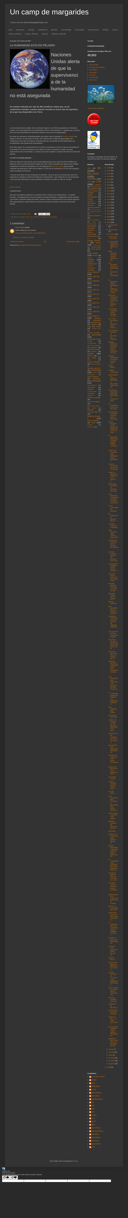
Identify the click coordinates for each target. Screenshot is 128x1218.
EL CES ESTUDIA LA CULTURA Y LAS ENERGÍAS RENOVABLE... (113, 979)
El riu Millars (93, 70)
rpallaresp (90, 410)
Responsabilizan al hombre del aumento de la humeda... (113, 899)
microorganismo (92, 385)
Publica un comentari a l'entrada (23, 237)
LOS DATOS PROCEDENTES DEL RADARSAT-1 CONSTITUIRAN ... (113, 395)
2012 (109, 208)
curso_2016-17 (93, 316)
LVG (93, 1118)
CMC (89, 182)
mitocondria (91, 387)
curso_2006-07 (93, 272)
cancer (98, 243)
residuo (94, 408)
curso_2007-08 (33, 217)
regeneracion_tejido (93, 406)
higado (94, 358)
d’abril (111, 1055)
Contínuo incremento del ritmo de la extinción (113, 466)
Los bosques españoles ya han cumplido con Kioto (112, 312)
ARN (88, 168)
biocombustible (91, 224)
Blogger (75, 1161)
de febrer (112, 1061)
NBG (93, 1125)
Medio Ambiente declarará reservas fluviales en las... (113, 255)
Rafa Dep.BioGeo (97, 1131)
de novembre (113, 230)
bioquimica (20, 30)
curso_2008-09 (93, 281)
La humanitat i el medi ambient (48, 217)
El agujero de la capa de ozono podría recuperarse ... (113, 759)
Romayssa (95, 1141)
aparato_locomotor (95, 211)
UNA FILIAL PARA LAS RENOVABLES (113, 940)
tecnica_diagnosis (93, 420)
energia (98, 326)
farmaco (94, 351)
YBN (93, 1147)
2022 (109, 179)
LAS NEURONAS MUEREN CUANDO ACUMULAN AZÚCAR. (113, 498)
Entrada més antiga (73, 241)
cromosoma (91, 268)
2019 (109, 188)
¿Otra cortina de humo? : (113, 237)
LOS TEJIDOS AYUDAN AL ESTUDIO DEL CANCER (113, 335)
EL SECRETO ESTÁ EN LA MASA (113, 1012)
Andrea (94, 1080)
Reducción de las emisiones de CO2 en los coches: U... (113, 738)
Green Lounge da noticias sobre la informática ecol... (113, 991)
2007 (109, 222)
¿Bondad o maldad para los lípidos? (112, 596)
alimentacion (91, 203)
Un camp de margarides (49, 12)
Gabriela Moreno (97, 1099)
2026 (109, 168)
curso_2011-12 (93, 294)
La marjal (92, 75)
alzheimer (90, 205)
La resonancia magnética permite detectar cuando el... (113, 567)
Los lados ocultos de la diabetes (112, 525)
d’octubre (112, 234)
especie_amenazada (93, 345)
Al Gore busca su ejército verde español (113, 815)
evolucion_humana (93, 349)
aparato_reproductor (94, 216)
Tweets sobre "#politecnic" (96, 108)
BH (99, 168)
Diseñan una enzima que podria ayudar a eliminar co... (113, 838)
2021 (109, 182)
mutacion (90, 389)
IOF (93, 1105)
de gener (112, 1064)
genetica (54, 30)
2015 (109, 199)
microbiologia (66, 30)
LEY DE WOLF (111, 792)
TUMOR (90, 199)
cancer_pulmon (96, 249)
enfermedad (96, 335)
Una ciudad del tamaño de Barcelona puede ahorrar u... (112, 323)
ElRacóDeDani (96, 1093)
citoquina (90, 262)
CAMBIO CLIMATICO (113, 371)
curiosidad (90, 270)
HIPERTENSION (96, 187)
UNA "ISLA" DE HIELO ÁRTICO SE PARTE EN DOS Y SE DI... (113, 644)
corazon (90, 266)
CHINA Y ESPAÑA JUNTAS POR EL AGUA (112, 785)
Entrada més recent (16, 241)
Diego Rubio (96, 1086)
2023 (109, 176)
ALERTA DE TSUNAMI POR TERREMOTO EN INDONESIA (113, 456)
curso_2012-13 (93, 298)
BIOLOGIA (93, 173)
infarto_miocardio (96, 364)
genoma (90, 356)
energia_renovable (93, 333)
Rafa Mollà (95, 1134)
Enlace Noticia (15, 187)
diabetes (94, 324)
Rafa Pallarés (96, 1137)
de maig (111, 1052)
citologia (31, 30)
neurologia (90, 393)
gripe (99, 356)
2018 (109, 191)
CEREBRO (91, 179)
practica (45, 34)
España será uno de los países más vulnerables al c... (113, 916)
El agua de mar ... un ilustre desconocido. (113, 1020)
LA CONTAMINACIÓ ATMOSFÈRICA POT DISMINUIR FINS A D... (113, 865)
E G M (94, 1089)
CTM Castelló (93, 65)
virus (93, 423)
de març (111, 1058)
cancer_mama (96, 247)
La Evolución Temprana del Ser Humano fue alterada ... (113, 544)
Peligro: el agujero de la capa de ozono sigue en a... (112, 477)
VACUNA (90, 201)
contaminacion (93, 30)
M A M (94, 1121)
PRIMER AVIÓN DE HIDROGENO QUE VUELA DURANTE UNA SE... (112, 347)
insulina (95, 372)
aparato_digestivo (96, 209)
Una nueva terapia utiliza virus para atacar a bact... (113, 577)
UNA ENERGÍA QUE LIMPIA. (112, 709)
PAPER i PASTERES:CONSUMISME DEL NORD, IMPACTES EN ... (113, 851)
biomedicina (91, 228)
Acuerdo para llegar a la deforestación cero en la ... (112, 966)
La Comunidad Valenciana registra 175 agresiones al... (113, 245)
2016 (109, 196)
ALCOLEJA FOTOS (98, 1077)
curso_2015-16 (93, 312)
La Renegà (92, 72)
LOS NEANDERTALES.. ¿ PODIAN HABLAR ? (112, 610)
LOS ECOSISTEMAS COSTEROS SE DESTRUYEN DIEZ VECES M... (113, 683)
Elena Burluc (96, 1096)
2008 (109, 219)
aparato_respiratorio (93, 220)
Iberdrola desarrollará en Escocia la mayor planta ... (113, 359)
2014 (109, 202)
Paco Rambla (20, 227)
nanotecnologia (91, 391)
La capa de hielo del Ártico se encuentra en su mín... (113, 876)
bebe (94, 222)
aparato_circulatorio (93, 207)
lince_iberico (91, 374)
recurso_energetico (93, 402)
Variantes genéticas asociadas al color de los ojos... (112, 587)
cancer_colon (97, 245)
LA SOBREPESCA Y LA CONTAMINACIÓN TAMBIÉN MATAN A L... (113, 929)
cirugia (89, 257)
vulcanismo (90, 427)
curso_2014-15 (93, 307)
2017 (109, 194)
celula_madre (92, 253)
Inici (45, 241)
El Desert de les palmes (97, 67)
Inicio (10, 30)
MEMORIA (93, 189)
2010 (109, 214)
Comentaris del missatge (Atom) (30, 245)
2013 (109, 205)
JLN (93, 1112)
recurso (115, 30)
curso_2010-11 (93, 290)
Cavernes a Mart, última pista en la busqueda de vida (113, 1042)
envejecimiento (91, 343)
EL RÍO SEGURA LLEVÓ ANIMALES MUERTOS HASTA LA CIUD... (113, 427)
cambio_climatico (31, 34)
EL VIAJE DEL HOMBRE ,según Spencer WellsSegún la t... (113, 1031)
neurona (90, 395)
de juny (111, 1049)
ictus (88, 360)
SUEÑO (90, 195)
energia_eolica (96, 328)
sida (99, 412)
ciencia (95, 255)
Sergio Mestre (96, 1144)
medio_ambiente (15, 34)
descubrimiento (96, 322)
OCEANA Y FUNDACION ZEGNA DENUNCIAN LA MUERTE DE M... (113, 300)
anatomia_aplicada (58, 34)
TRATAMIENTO (92, 197)
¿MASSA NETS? (111, 958)
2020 (109, 185)
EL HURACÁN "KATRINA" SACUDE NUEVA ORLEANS (113, 415)
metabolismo (43, 30)
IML (93, 1102)
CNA (93, 1083)
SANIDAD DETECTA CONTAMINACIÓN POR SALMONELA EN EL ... (113, 668)
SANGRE (90, 193)
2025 (109, 171)
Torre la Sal (93, 80)
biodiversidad (91, 226)
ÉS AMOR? (112, 831)
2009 (109, 217)
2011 (109, 211)
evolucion (94, 347)
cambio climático (69, 136)
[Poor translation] (14, 1177)
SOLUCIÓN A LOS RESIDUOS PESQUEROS (113, 748)
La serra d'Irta (93, 77)
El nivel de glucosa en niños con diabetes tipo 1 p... (112, 655)
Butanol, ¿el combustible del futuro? (113, 908)
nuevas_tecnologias (93, 397)
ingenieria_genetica (93, 368)
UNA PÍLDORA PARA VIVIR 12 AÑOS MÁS (113, 533)
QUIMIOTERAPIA (92, 191)
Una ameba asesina (112, 778)
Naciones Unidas (57, 166)
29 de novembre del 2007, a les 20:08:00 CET (30, 233)
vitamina (89, 425)
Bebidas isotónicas (112, 602)
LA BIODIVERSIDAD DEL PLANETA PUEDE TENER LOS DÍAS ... (113, 442)
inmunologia (79, 30)
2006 (109, 1067)
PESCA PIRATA (111, 366)
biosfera (106, 30)
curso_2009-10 (93, 285)
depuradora (97, 320)
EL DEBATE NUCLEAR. (113, 716)
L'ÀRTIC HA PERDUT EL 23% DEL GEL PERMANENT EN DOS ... (112, 725)
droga (89, 326)
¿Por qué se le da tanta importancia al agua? (113, 634)
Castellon (98, 185)
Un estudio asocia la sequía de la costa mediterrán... (113, 887)
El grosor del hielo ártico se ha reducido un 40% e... (113, 770)
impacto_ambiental (93, 362)
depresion (97, 318)
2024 (109, 173)
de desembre (113, 225)
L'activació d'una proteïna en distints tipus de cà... (113, 950)
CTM (27, 217)
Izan (93, 1109)
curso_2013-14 (93, 303)
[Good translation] (6, 1177)
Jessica (94, 1115)
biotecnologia (91, 234)
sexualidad (90, 412)
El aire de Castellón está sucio (112, 999)
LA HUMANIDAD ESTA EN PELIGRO (113, 406)
